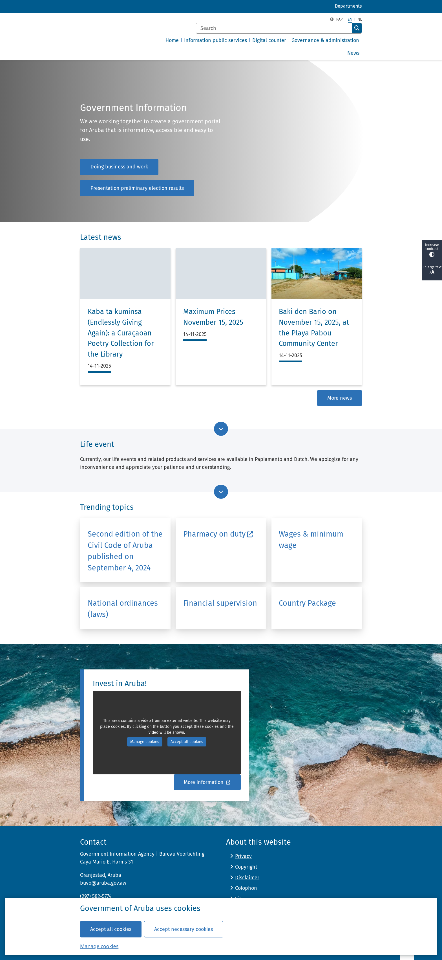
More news (339, 398)
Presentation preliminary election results (137, 188)
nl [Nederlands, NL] (359, 19)
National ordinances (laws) (123, 609)
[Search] (274, 28)
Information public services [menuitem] (215, 40)
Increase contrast (432, 250)
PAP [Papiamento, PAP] (339, 19)
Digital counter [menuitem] (269, 40)
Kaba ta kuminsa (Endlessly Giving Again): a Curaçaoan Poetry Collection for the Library (121, 333)
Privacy (243, 856)
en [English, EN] (350, 19)
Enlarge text (432, 270)
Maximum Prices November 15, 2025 (213, 317)
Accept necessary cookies (183, 929)
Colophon (246, 888)
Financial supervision (220, 603)
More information (207, 782)
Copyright (246, 867)
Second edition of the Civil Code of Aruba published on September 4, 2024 (125, 550)
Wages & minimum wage (311, 539)
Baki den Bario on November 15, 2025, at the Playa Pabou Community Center (314, 327)
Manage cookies (99, 946)
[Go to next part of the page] (221, 429)
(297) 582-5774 (96, 896)
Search (356, 28)
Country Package (307, 603)
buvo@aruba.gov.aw (103, 883)
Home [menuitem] (172, 40)
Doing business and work (119, 167)
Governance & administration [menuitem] (325, 40)
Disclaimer (247, 878)
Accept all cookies (110, 929)
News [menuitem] (353, 53)
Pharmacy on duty (218, 533)
